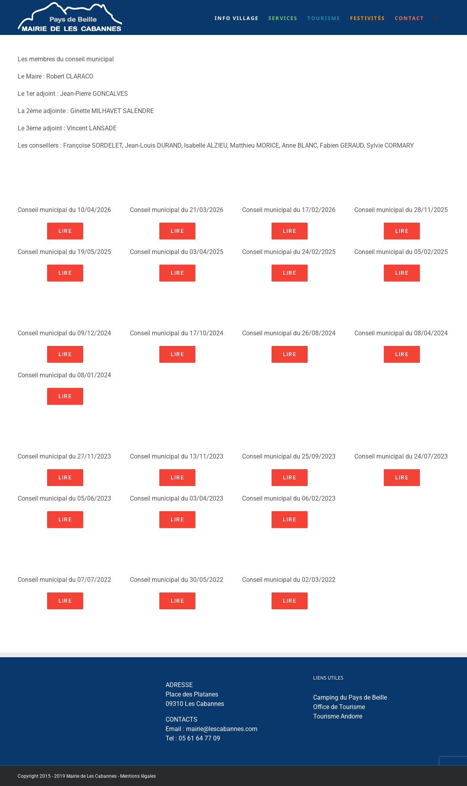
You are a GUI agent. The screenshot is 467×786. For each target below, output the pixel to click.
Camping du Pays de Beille (350, 697)
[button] (437, 17)
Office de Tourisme (339, 707)
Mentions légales (138, 776)
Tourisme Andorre (337, 716)
